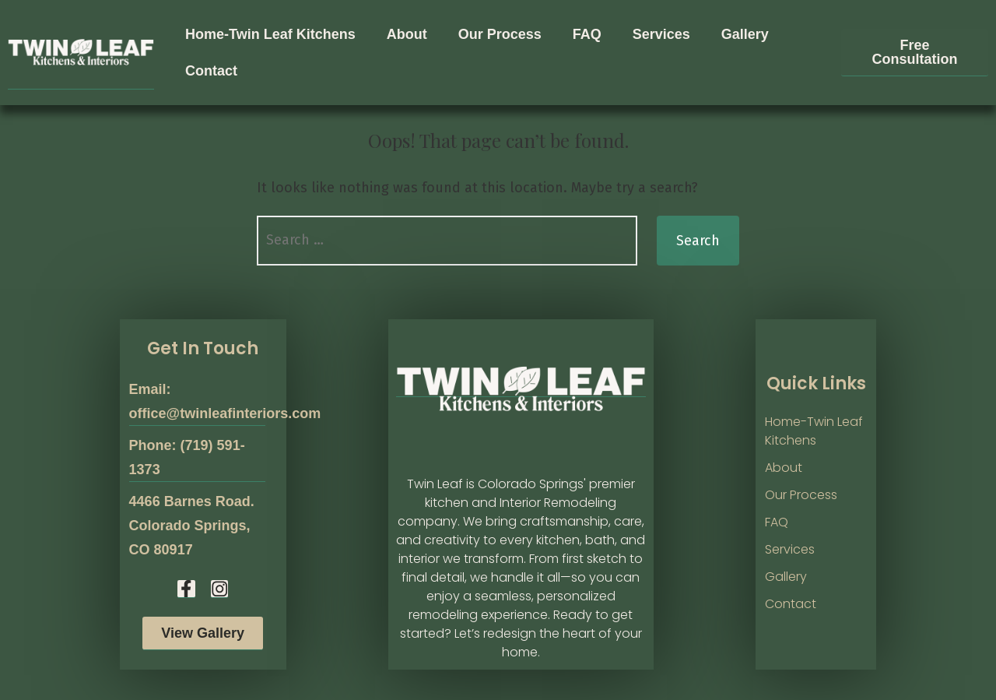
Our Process (500, 34)
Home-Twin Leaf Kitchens (270, 34)
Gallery (745, 34)
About (407, 34)
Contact (211, 71)
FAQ (587, 34)
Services (661, 34)
